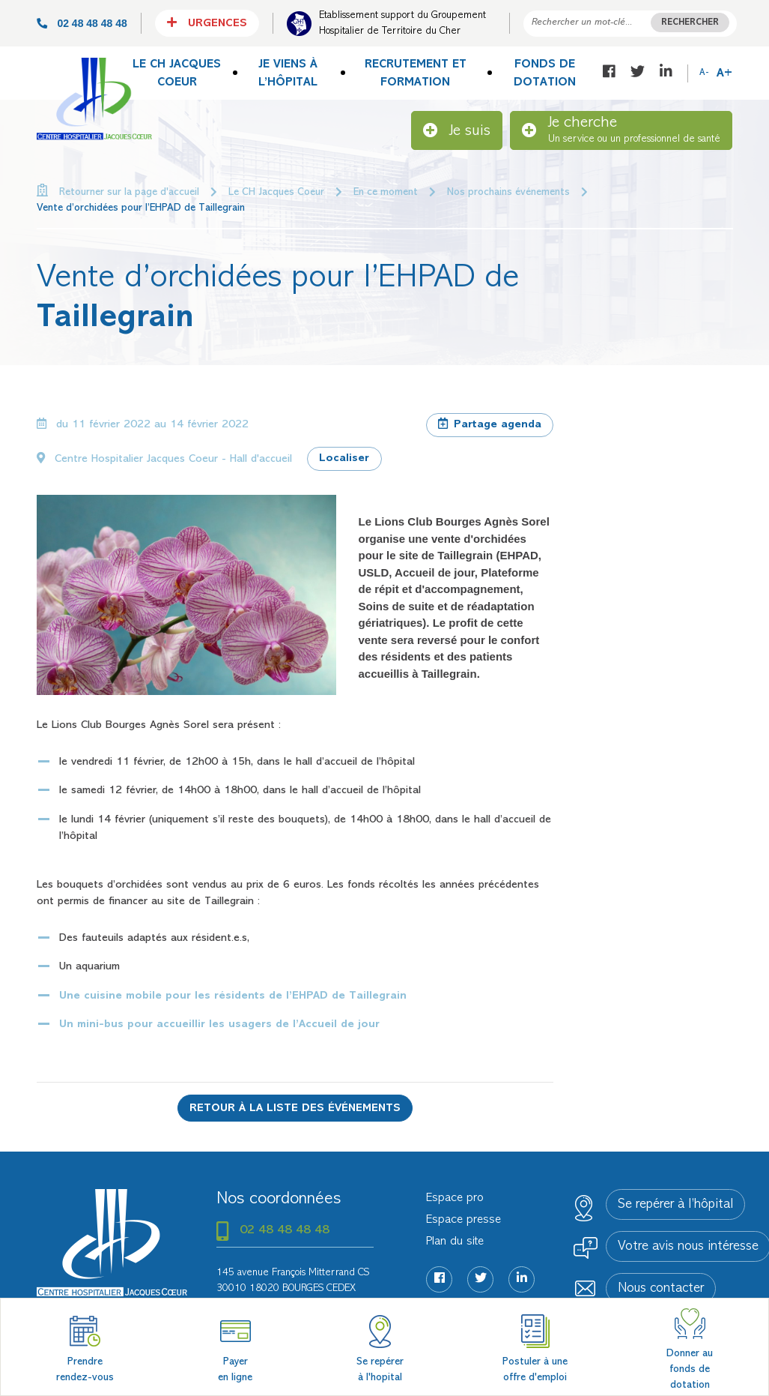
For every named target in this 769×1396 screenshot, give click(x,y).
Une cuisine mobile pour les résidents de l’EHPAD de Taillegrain (233, 996)
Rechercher (690, 23)
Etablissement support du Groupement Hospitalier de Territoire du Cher (402, 23)
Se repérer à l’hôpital (675, 1205)
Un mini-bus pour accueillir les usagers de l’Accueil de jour (219, 1024)
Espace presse (463, 1220)
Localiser (344, 458)
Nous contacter (661, 1289)
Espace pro (455, 1198)
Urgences (207, 22)
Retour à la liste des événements (295, 1108)
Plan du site (455, 1241)
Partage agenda (489, 424)
